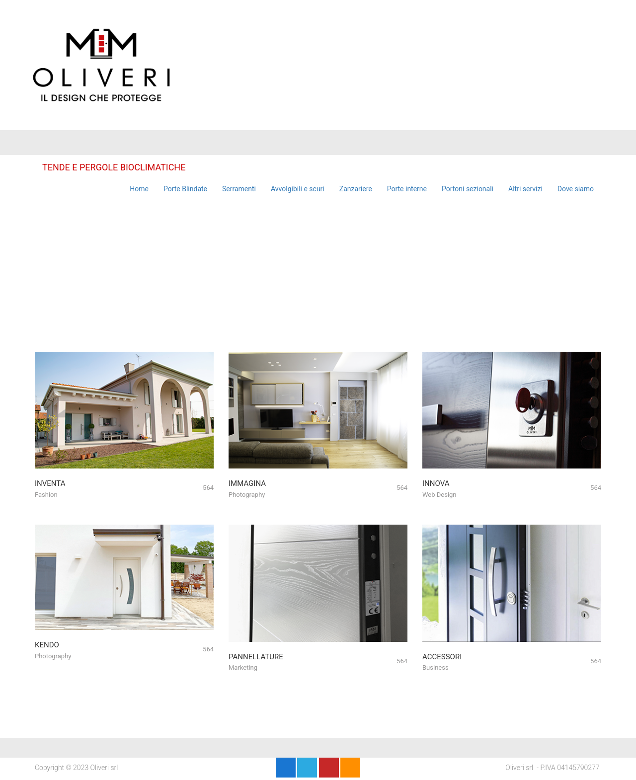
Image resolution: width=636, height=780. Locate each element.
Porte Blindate (185, 189)
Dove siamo (575, 189)
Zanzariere (355, 189)
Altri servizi (525, 189)
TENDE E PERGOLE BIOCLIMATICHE (113, 167)
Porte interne (407, 189)
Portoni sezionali (467, 189)
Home (139, 189)
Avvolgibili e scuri (297, 189)
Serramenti (239, 189)
